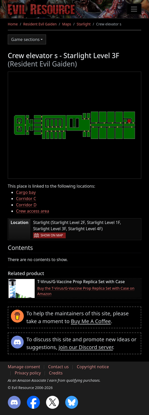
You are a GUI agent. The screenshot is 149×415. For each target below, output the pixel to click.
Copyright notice (93, 367)
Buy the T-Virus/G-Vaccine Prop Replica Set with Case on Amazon (86, 291)
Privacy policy (28, 373)
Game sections (25, 39)
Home (13, 24)
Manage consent (24, 367)
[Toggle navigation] (134, 9)
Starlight (84, 24)
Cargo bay (26, 192)
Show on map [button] (52, 235)
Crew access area (32, 211)
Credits (56, 373)
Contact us (58, 367)
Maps (66, 24)
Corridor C (26, 198)
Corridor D (26, 205)
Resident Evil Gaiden (40, 24)
